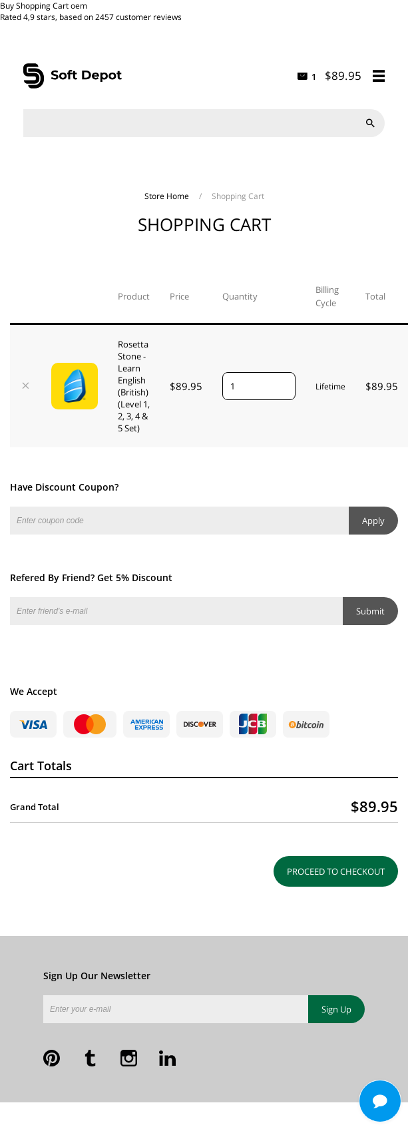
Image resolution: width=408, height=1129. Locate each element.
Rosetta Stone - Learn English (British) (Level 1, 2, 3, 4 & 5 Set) (134, 386)
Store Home (167, 196)
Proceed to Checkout (336, 871)
